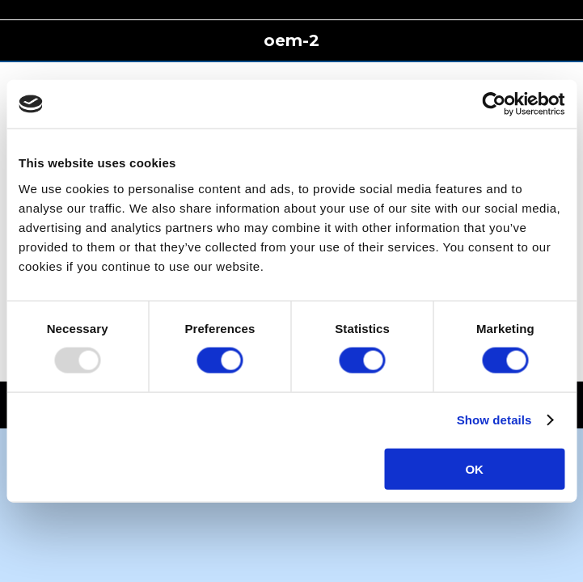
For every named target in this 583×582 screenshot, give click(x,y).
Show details (494, 420)
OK (474, 468)
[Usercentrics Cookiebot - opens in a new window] (493, 104)
